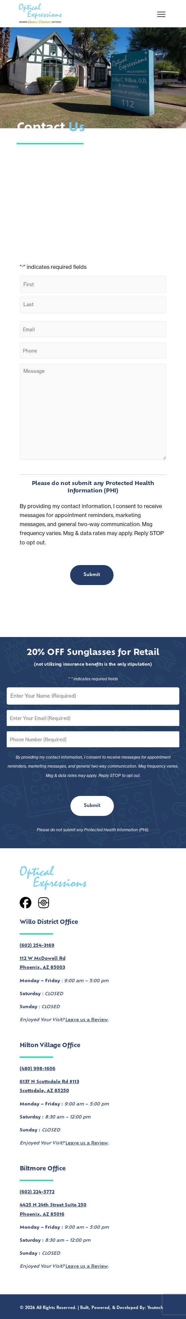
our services (113, 164)
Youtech (155, 1308)
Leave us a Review (86, 1020)
